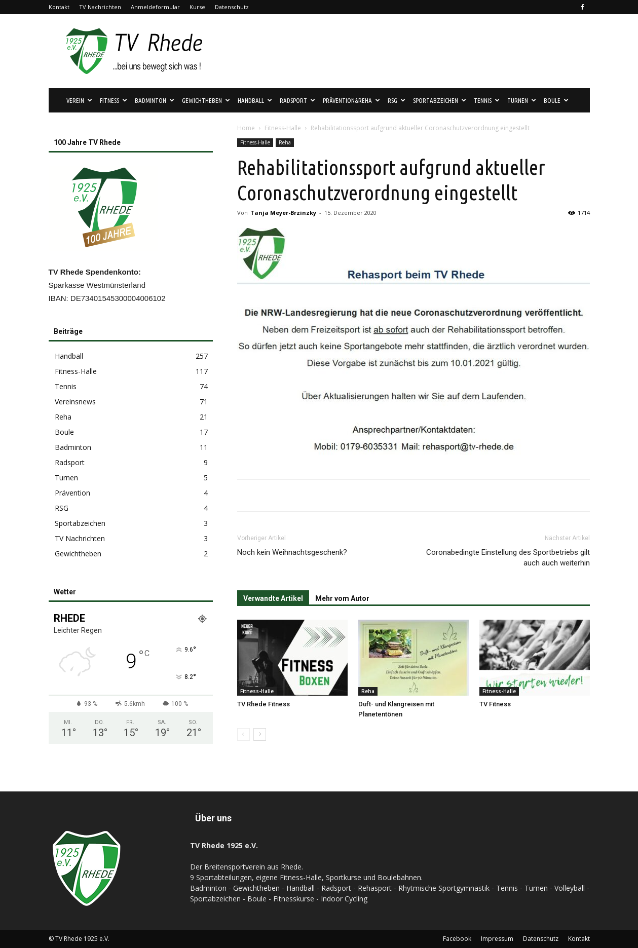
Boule (556, 100)
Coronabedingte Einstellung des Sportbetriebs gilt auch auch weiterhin (508, 557)
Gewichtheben (206, 100)
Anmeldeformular (155, 7)
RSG (396, 100)
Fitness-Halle (283, 128)
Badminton (154, 100)
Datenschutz (232, 7)
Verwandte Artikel (273, 598)
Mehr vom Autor (342, 598)
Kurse (197, 7)
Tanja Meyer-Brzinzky (283, 212)
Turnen (521, 100)
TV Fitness (495, 704)
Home (246, 128)
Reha (285, 142)
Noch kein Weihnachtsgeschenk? (292, 552)
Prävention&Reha (351, 100)
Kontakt (59, 7)
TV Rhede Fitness (263, 704)
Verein (79, 100)
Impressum (497, 938)
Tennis (487, 100)
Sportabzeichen (439, 100)
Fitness (113, 100)
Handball (255, 100)
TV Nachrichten (100, 7)
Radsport (297, 100)
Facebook (457, 938)
